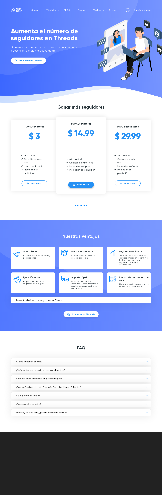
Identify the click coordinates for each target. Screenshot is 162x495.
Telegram (81, 10)
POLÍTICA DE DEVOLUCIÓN (98, 454)
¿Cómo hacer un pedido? (29, 361)
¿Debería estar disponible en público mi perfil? (39, 378)
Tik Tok (67, 10)
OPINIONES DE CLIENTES (66, 450)
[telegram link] (136, 452)
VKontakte (51, 10)
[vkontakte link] (132, 452)
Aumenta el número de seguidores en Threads (40, 300)
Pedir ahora (34, 183)
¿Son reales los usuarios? (28, 404)
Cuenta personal (142, 10)
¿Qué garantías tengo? (28, 395)
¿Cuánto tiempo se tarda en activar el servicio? (40, 370)
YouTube (97, 10)
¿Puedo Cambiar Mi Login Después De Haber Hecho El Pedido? (48, 387)
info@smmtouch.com (140, 447)
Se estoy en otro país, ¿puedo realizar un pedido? (41, 412)
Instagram (34, 10)
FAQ (63, 445)
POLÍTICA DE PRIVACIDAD (98, 451)
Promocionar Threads (28, 60)
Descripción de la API (71, 454)
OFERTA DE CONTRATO (97, 448)
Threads (112, 10)
